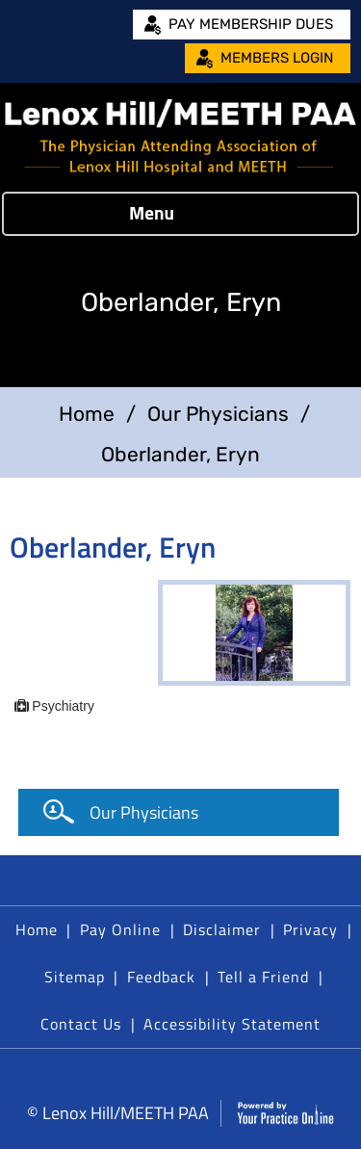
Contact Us (80, 1023)
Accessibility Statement (232, 1023)
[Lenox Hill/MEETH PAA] (180, 137)
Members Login (276, 57)
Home (87, 414)
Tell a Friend (263, 976)
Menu (175, 213)
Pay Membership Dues (250, 24)
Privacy (310, 929)
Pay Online (120, 929)
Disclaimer (222, 929)
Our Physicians (218, 414)
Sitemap (74, 976)
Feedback (161, 976)
